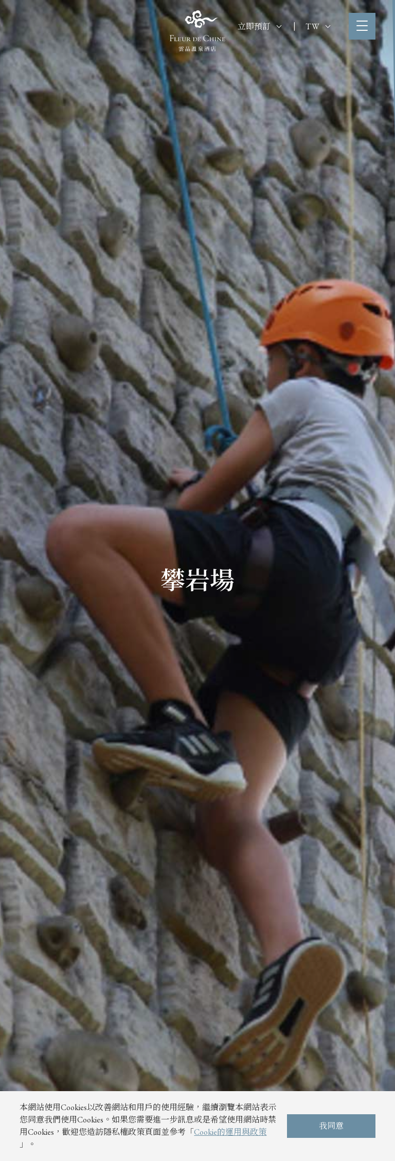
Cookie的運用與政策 (230, 1132)
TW (318, 26)
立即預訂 (259, 26)
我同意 (331, 1125)
